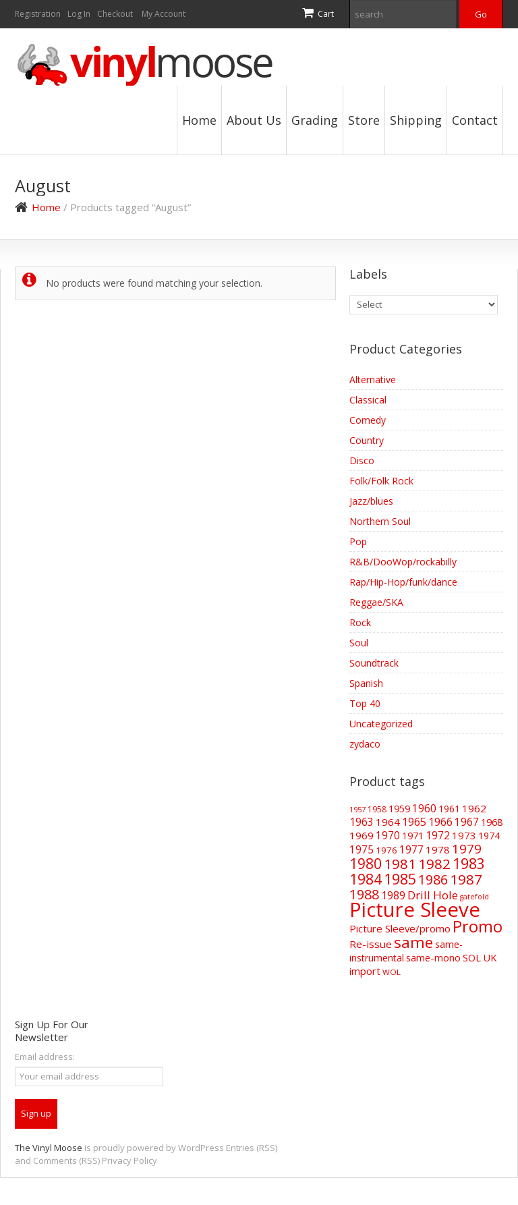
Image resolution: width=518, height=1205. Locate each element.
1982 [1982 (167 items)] (434, 863)
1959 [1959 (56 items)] (399, 808)
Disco (361, 460)
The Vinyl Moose (48, 1148)
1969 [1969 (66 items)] (361, 835)
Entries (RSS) (251, 1148)
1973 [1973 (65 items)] (464, 835)
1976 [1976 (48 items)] (386, 850)
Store (364, 120)
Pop (358, 541)
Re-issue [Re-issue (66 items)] (370, 944)
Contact (475, 120)
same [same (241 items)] (413, 942)
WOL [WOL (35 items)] (391, 972)
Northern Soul (380, 521)
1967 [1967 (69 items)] (467, 821)
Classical (367, 399)
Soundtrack (374, 662)
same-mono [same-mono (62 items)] (433, 957)
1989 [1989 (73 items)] (393, 895)
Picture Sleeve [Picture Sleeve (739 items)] (414, 909)
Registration (38, 14)
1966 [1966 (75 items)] (440, 821)
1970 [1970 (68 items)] (388, 836)
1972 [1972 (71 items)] (438, 835)
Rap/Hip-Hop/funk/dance (403, 582)
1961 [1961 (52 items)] (449, 808)
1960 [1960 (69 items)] (424, 808)
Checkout (115, 14)
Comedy (367, 420)
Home (199, 120)
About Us (254, 120)
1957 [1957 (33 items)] (357, 809)
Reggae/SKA (376, 602)
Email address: (45, 1056)
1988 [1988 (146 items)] (364, 894)
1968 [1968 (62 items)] (491, 822)
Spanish (366, 683)
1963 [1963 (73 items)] (361, 821)
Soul (358, 642)
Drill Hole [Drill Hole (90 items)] (432, 895)
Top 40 (364, 703)
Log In (78, 14)
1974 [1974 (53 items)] (489, 835)
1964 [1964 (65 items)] (388, 822)
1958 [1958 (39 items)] (377, 809)
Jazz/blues (371, 501)
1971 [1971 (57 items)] (413, 835)
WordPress (201, 1148)
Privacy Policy (129, 1160)
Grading (314, 120)
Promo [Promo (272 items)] (477, 926)
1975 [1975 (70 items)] (361, 849)
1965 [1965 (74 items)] (414, 821)
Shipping (416, 120)
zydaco (364, 743)
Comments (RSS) (66, 1160)
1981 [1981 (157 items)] (400, 863)
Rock (360, 622)
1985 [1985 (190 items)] (400, 879)
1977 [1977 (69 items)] (411, 849)
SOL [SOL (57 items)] (472, 957)
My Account (163, 14)
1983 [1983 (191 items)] (469, 863)
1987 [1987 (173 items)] (466, 879)
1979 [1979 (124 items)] (467, 849)
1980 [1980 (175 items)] (365, 863)
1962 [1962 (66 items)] (474, 808)
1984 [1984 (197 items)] (365, 879)
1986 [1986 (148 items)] (433, 879)
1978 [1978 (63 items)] (438, 849)
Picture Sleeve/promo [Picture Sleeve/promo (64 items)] (400, 928)
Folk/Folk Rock (381, 480)
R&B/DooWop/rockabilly (403, 561)
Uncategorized (381, 723)
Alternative (372, 379)
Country (366, 440)
